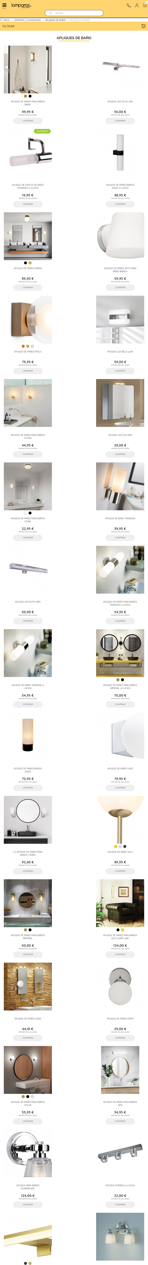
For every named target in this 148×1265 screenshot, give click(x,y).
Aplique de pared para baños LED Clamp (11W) (26, 661)
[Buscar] (77, 13)
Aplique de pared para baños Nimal (26, 100)
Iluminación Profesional (52, 1172)
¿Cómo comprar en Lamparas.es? (33, 1172)
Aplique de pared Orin (74, 900)
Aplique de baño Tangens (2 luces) (122, 421)
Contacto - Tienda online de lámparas (33, 1204)
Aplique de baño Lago (122, 499)
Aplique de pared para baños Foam (74, 340)
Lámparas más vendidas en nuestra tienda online (54, 1221)
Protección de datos (75, 1164)
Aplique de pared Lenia (74, 659)
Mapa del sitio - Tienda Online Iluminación (76, 1188)
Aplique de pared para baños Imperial (122, 581)
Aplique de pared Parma (74, 178)
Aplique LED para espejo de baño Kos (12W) (74, 822)
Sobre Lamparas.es (8, 1168)
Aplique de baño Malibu (74, 980)
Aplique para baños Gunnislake (122, 741)
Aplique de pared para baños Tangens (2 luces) (74, 421)
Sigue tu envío (31, 1180)
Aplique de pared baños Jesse (74, 501)
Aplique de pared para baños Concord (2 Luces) (122, 822)
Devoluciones (31, 1188)
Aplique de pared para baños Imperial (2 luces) (26, 501)
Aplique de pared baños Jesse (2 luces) (26, 180)
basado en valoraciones (74, 1114)
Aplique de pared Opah (122, 659)
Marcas (50, 1204)
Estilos (50, 1188)
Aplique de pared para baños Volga (26, 741)
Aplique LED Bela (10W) (74, 258)
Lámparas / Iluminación (52, 1164)
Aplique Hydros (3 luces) (26, 820)
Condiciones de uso (76, 1172)
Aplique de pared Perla (26, 258)
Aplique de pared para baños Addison (122, 902)
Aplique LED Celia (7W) (74, 98)
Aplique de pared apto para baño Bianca (122, 180)
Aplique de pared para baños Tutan (122, 260)
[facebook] (92, 1164)
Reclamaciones (32, 1196)
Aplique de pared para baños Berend (26, 902)
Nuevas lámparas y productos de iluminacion (55, 1212)
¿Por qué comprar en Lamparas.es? (11, 1176)
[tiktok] (121, 1164)
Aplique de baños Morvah (122, 980)
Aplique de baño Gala (74, 579)
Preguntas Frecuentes (30, 1164)
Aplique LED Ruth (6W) (26, 419)
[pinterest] (130, 1164)
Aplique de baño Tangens (122, 338)
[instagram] (139, 1164)
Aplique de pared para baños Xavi (74, 741)
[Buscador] (50, 13)
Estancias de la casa (54, 1180)
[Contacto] (128, 5)
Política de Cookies (74, 1180)
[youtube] (111, 1164)
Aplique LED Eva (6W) (26, 338)
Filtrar (74, 26)
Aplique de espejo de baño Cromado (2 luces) (122, 100)
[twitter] (101, 1164)
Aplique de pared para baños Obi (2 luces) (26, 982)
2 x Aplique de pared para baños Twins (26, 581)
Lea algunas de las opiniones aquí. (74, 1118)
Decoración (52, 1196)
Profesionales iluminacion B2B (10, 1184)
